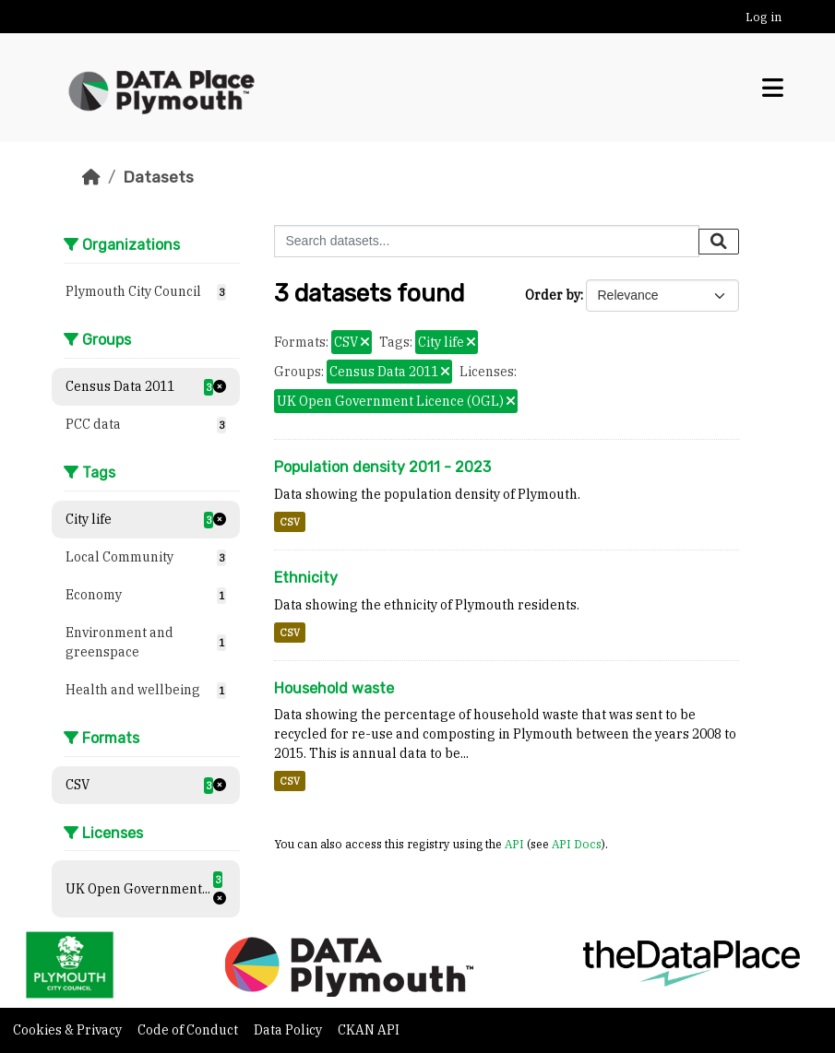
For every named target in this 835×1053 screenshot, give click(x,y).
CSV (290, 521)
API (514, 843)
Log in (763, 17)
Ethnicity (306, 577)
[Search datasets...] (486, 241)
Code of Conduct (189, 1030)
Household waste (334, 688)
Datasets (158, 177)
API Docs (577, 843)
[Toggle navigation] (772, 88)
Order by (552, 295)
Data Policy (289, 1030)
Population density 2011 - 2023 (382, 467)
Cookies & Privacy (69, 1030)
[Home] (91, 177)
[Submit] (718, 241)
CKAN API (369, 1030)
